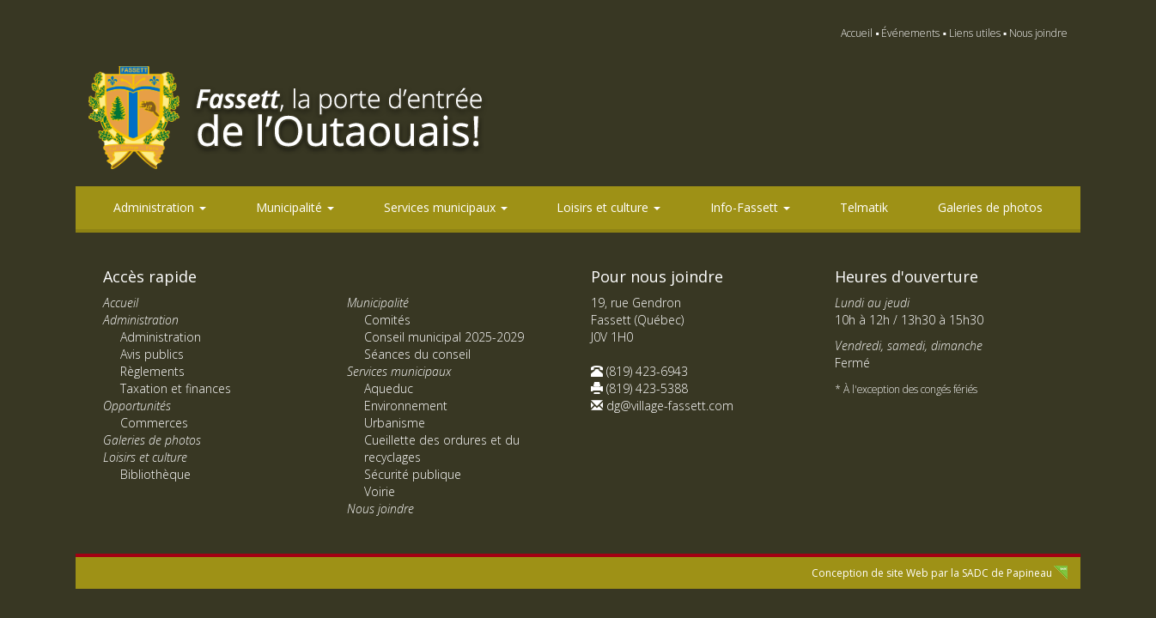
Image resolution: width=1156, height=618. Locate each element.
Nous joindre (1038, 33)
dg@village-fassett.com (669, 405)
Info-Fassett (750, 207)
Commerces (154, 423)
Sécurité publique (412, 474)
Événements (910, 33)
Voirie (379, 491)
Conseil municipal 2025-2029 (444, 337)
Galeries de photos (990, 207)
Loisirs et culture (608, 207)
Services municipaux (446, 207)
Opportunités (137, 405)
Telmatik (864, 207)
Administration (159, 207)
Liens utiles (975, 33)
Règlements (152, 371)
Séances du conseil (417, 354)
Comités (387, 320)
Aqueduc (388, 388)
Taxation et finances (175, 388)
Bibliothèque (155, 474)
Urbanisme (394, 423)
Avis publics (152, 354)
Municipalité (295, 207)
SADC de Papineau (1007, 573)
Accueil (857, 33)
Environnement (405, 405)
